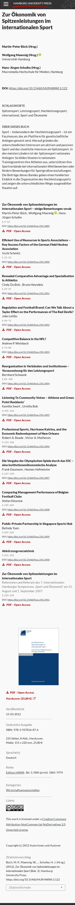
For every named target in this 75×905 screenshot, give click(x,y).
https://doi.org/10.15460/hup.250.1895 (29, 414)
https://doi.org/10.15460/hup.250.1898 (29, 509)
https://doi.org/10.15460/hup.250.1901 (29, 599)
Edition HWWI (15, 772)
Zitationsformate (20, 887)
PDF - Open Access (16, 231)
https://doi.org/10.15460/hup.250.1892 (29, 324)
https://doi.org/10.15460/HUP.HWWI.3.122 (38, 88)
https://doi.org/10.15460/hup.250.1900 (29, 559)
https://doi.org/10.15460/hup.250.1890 (29, 261)
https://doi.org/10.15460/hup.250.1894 (29, 383)
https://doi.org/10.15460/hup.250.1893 (29, 352)
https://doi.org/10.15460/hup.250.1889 (29, 225)
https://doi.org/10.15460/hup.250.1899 (29, 536)
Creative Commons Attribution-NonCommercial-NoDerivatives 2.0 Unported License (36, 824)
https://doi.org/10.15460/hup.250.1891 (29, 293)
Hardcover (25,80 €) (19, 698)
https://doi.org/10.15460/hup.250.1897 (29, 477)
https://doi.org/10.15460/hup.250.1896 (29, 446)
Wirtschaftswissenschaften (23, 790)
